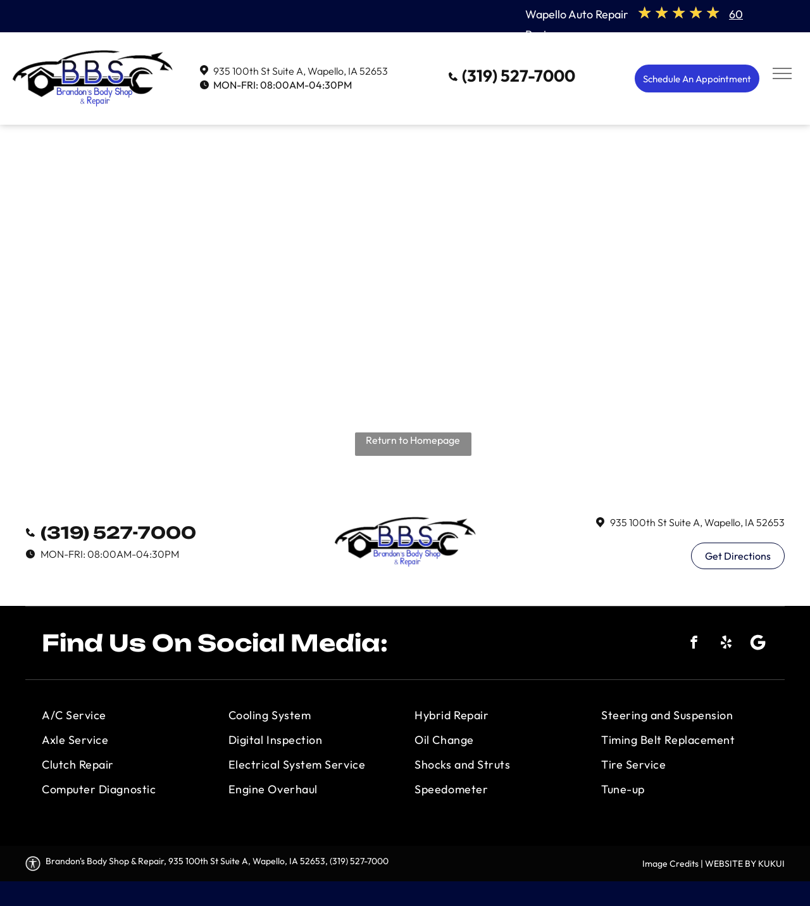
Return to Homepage (413, 440)
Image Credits (670, 863)
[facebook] (693, 644)
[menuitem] (125, 715)
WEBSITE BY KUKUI (745, 863)
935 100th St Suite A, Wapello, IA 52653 (300, 71)
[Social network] (758, 644)
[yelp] (726, 644)
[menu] (782, 73)
